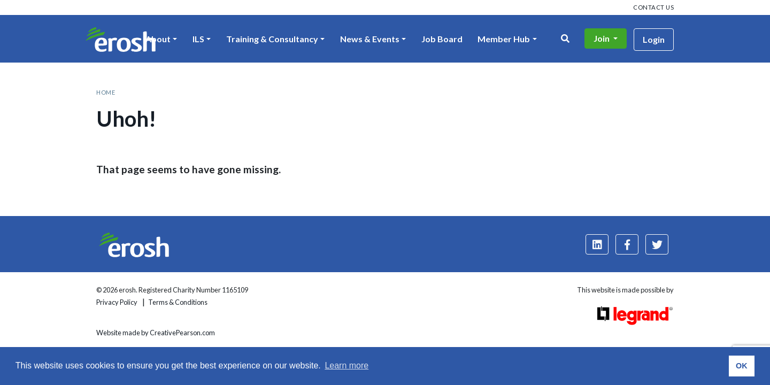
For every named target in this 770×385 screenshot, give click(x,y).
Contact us (653, 7)
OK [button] (742, 365)
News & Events (369, 39)
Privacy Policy (116, 302)
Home (105, 92)
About (158, 39)
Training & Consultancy (272, 39)
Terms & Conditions (177, 302)
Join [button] (602, 38)
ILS (198, 39)
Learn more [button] (346, 365)
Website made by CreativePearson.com (155, 332)
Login (654, 39)
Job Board (442, 39)
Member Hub (504, 39)
